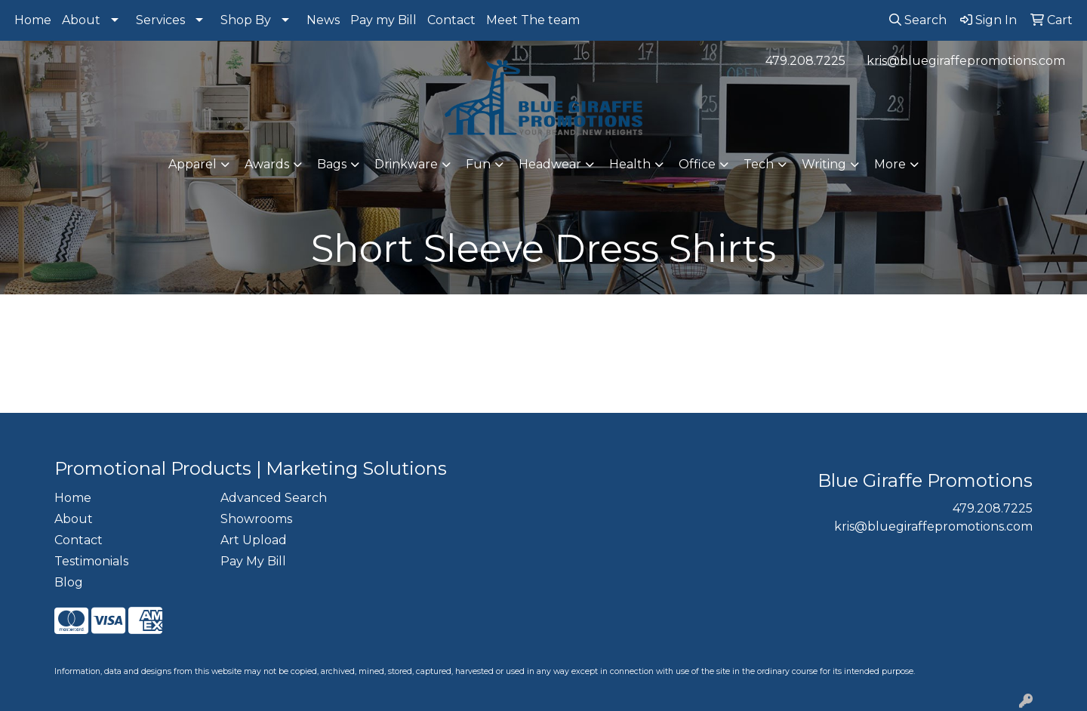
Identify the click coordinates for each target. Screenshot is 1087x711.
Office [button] (697, 164)
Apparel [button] (192, 164)
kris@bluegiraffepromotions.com (966, 61)
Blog (68, 582)
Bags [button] (331, 164)
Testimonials (91, 561)
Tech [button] (759, 164)
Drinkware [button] (406, 164)
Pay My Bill (253, 561)
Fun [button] (478, 164)
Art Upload (253, 540)
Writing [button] (824, 164)
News (323, 20)
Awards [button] (267, 164)
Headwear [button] (550, 164)
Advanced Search (273, 498)
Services (160, 20)
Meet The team (533, 20)
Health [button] (630, 164)
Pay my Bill (383, 20)
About (81, 20)
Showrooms (256, 519)
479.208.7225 (805, 61)
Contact (451, 20)
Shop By (245, 20)
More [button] (890, 164)
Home (32, 20)
